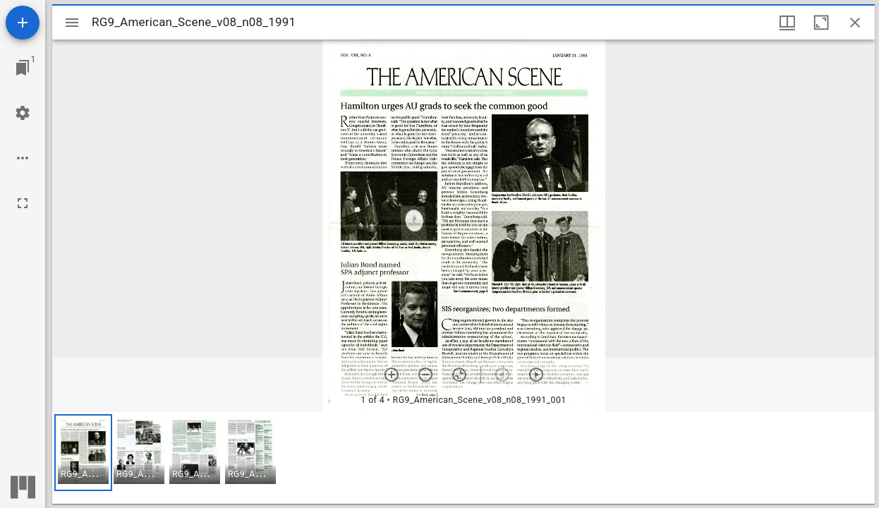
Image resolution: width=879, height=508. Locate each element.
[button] (83, 453)
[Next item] (536, 375)
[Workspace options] (23, 158)
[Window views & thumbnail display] (787, 23)
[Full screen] (23, 203)
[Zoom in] (391, 375)
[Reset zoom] (459, 375)
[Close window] (855, 23)
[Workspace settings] (23, 113)
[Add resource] (23, 23)
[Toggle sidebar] (72, 23)
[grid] (463, 458)
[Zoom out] (425, 375)
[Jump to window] (23, 68)
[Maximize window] (821, 23)
